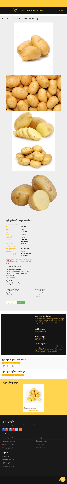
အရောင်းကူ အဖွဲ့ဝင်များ (8, 466)
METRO (23, 237)
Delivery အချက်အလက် (9, 441)
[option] (33, 398)
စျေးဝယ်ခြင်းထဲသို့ (11, 302)
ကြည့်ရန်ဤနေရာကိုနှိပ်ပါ (40, 331)
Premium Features (8, 460)
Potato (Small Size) (29, 409)
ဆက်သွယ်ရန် (39, 438)
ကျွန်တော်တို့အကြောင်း (8, 438)
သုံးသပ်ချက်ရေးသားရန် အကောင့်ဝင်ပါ (13, 375)
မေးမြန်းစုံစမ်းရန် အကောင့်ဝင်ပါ (11, 363)
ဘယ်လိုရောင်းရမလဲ (40, 447)
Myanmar (25, 406)
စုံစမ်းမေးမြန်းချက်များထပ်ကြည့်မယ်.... (10, 366)
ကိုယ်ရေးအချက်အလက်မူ (8, 444)
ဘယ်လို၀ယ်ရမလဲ (40, 444)
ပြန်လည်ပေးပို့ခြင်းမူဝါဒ (41, 441)
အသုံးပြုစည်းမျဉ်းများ (8, 447)
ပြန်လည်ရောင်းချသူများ (8, 463)
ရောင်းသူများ (6, 456)
